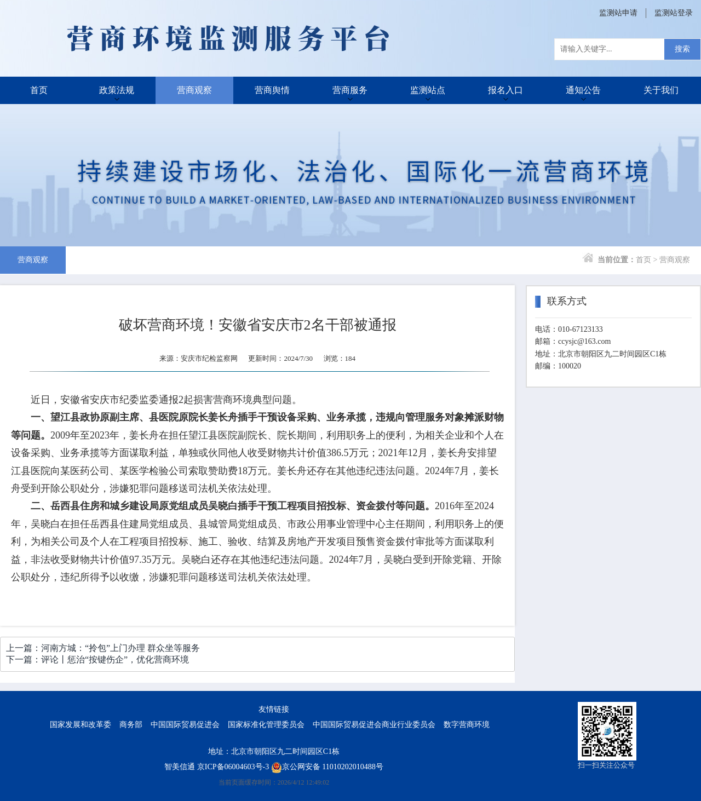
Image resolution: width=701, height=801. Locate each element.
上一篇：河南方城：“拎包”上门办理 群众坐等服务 (103, 648)
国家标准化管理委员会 (266, 725)
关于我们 (661, 90)
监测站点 (427, 90)
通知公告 (583, 90)
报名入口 (505, 90)
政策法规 (116, 90)
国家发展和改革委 (80, 725)
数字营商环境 (467, 725)
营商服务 (349, 90)
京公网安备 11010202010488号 (327, 767)
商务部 (130, 725)
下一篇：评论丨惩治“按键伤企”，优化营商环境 (97, 659)
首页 (39, 90)
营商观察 (194, 90)
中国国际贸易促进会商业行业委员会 (374, 725)
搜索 (682, 49)
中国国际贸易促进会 (185, 725)
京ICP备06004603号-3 (233, 767)
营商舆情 (272, 90)
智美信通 (179, 767)
